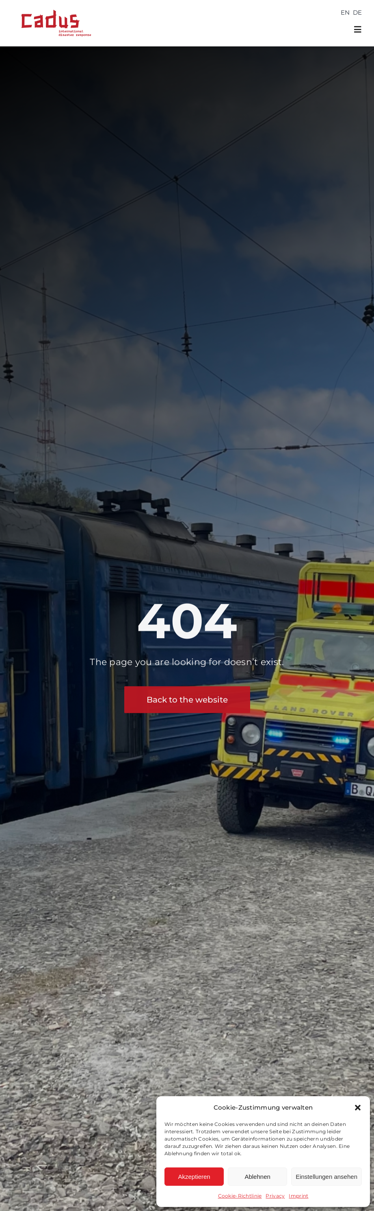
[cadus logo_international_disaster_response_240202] (54, 7)
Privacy (275, 1196)
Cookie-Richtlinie (240, 1196)
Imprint (298, 1196)
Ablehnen (257, 1176)
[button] (358, 1108)
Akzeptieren (194, 1176)
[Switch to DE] (357, 12)
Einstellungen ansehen (326, 1176)
